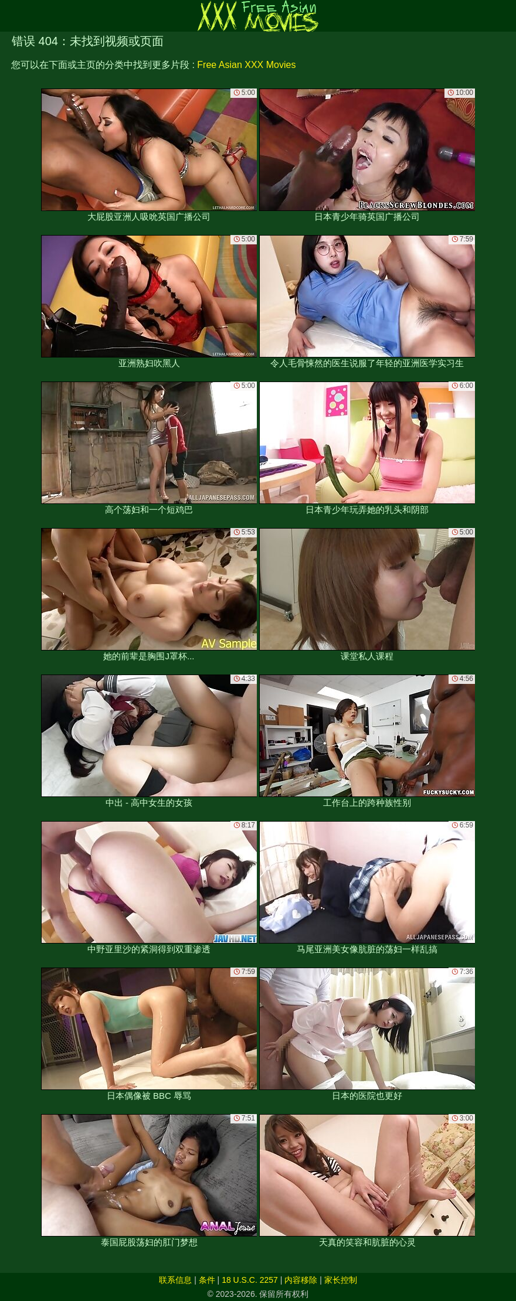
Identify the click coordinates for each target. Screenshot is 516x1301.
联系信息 (175, 1280)
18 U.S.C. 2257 (250, 1280)
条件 (207, 1280)
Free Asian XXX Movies (246, 65)
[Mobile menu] (10, 15)
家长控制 (340, 1280)
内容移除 (300, 1280)
